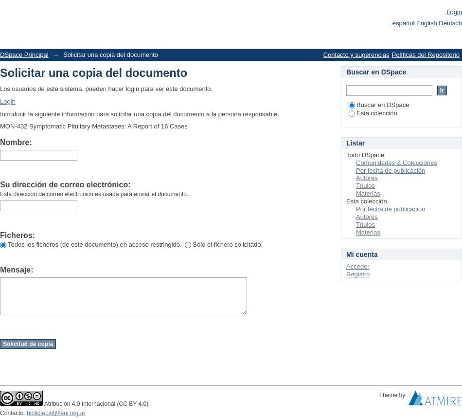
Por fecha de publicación (390, 170)
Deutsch (450, 23)
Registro (358, 274)
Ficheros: (17, 235)
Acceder (358, 266)
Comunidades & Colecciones (396, 162)
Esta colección (373, 113)
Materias (368, 193)
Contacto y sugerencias (356, 54)
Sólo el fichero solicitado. (224, 244)
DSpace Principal (24, 54)
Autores (367, 178)
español (403, 23)
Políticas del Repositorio (426, 54)
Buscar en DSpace (379, 105)
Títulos (365, 185)
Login (454, 12)
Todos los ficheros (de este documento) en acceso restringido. (91, 244)
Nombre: (16, 142)
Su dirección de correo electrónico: (65, 185)
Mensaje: (16, 270)
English (426, 23)
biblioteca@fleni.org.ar (56, 413)
